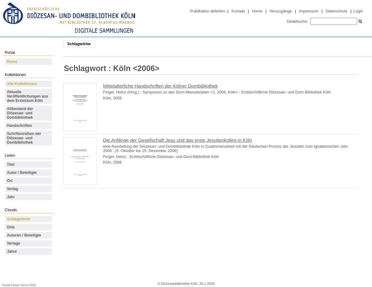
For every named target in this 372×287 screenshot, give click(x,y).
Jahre (12, 251)
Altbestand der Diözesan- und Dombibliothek (20, 113)
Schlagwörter (19, 219)
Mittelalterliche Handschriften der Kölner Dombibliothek (160, 85)
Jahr (11, 197)
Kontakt (238, 11)
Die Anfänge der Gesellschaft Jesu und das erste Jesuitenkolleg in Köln (177, 140)
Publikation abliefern (208, 11)
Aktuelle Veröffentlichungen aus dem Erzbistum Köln (27, 96)
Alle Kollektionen (22, 84)
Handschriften (19, 125)
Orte (11, 227)
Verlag (12, 189)
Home (257, 11)
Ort (9, 181)
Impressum (308, 11)
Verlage (13, 243)
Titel (10, 164)
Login (358, 11)
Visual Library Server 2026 (19, 285)
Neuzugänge (281, 11)
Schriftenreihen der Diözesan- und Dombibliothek (24, 138)
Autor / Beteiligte (22, 172)
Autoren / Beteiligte (24, 235)
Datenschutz (336, 11)
